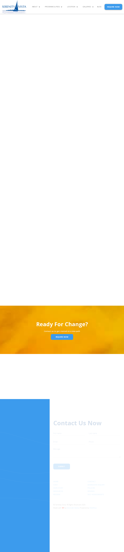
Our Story (58, 481)
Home (55, 474)
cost (55, 478)
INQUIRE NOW (113, 7)
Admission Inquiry (96, 478)
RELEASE (56, 487)
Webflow (93, 501)
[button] (37, 7)
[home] (14, 7)
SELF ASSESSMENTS (95, 487)
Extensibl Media (73, 501)
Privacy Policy (106, 147)
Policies (91, 481)
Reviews (91, 484)
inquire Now (62, 337)
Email (56, 386)
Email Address (89, 136)
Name (25, 386)
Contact (91, 474)
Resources (58, 484)
